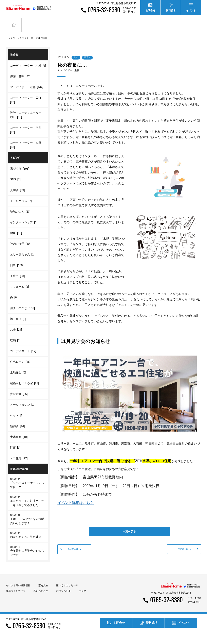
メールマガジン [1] (22, 398)
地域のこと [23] (20, 205)
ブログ (188, 21)
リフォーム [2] (19, 280)
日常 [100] (16, 259)
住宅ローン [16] (20, 355)
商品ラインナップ (15, 584)
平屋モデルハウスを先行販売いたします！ (28, 513)
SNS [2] (15, 173)
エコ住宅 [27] (18, 452)
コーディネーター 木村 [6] (28, 59)
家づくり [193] (19, 162)
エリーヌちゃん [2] (22, 248)
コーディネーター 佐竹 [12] (26, 94)
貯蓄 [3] (15, 441)
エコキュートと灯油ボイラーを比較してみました (28, 495)
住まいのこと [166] (22, 302)
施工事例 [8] (18, 312)
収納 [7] (15, 334)
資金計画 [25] (18, 387)
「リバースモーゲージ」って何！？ (28, 477)
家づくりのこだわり (67, 579)
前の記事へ (74, 542)
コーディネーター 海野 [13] (26, 139)
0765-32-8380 (104, 9)
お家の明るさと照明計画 (28, 529)
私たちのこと (41, 584)
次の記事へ (184, 542)
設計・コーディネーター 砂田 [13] (27, 109)
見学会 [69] (17, 184)
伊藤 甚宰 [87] (20, 70)
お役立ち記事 (162, 21)
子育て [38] (17, 269)
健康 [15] (16, 227)
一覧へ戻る (129, 525)
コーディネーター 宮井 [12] (26, 124)
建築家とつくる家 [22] (24, 377)
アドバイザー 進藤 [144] (26, 81)
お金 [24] (16, 323)
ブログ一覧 (27, 32)
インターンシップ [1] (23, 216)
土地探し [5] (18, 366)
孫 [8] (14, 291)
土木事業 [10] (18, 430)
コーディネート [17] (23, 345)
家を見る (43, 579)
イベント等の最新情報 (18, 579)
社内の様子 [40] (20, 237)
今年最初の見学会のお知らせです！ (28, 544)
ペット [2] (16, 409)
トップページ (12, 32)
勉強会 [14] (17, 420)
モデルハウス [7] (21, 194)
